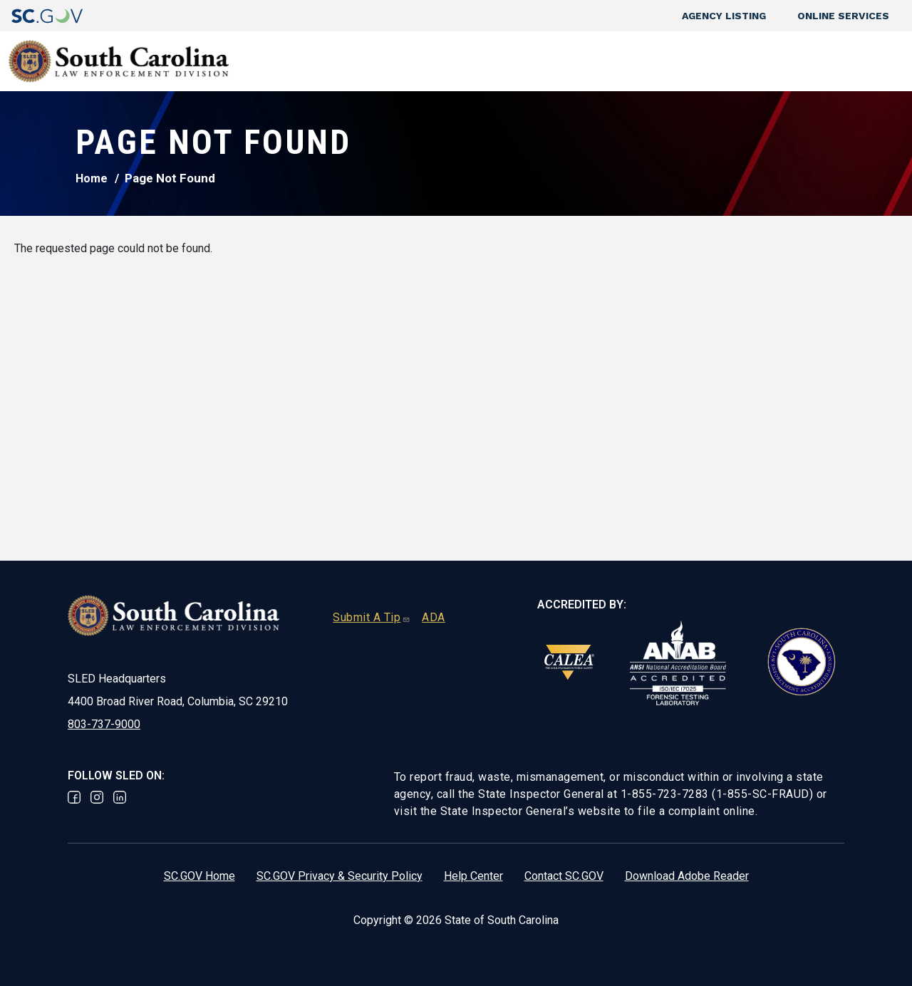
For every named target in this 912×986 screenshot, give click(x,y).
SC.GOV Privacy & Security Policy (339, 876)
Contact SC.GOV (563, 876)
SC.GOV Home (199, 876)
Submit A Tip (371, 617)
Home (92, 178)
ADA (433, 617)
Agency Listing (724, 15)
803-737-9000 (104, 724)
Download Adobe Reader (687, 876)
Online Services (843, 15)
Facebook (74, 797)
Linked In (119, 797)
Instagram (96, 797)
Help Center (473, 876)
